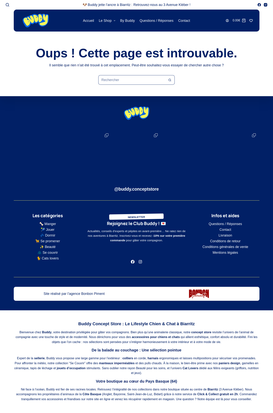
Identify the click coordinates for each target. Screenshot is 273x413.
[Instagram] (265, 5)
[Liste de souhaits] (251, 20)
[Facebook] (259, 5)
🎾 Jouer (48, 230)
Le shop (108, 20)
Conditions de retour (225, 241)
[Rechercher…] (131, 80)
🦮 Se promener (47, 241)
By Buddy (127, 21)
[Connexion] (227, 20)
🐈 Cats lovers (47, 258)
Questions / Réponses (156, 21)
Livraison (225, 235)
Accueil (88, 21)
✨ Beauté (48, 247)
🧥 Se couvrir (47, 252)
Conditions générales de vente (225, 247)
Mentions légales (225, 252)
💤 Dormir (47, 235)
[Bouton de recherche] (170, 80)
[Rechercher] (7, 5)
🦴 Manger (47, 224)
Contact (184, 21)
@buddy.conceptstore (136, 189)
